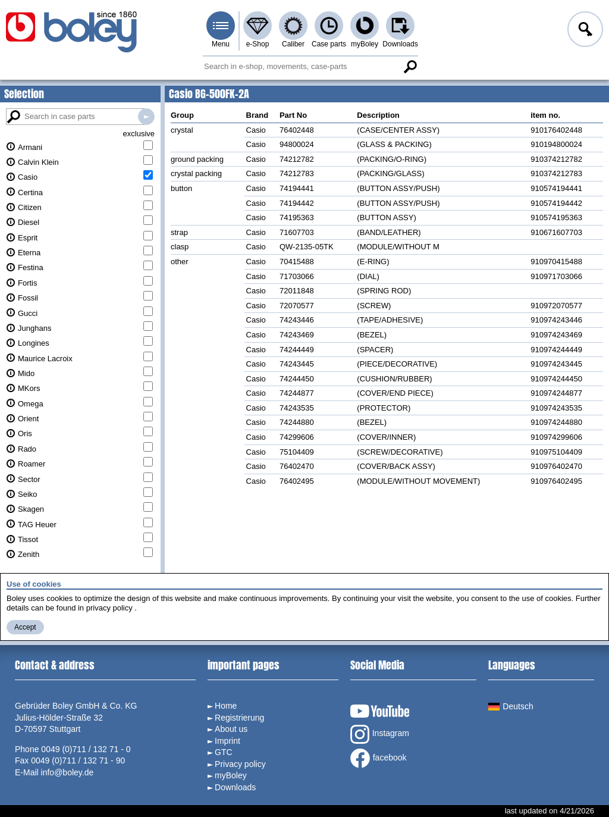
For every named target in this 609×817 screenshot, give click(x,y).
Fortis (27, 282)
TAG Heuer (37, 524)
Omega (30, 403)
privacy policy (109, 607)
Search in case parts (146, 116)
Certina (30, 192)
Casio (27, 177)
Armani (30, 147)
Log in (584, 31)
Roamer (31, 463)
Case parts (329, 44)
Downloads (399, 44)
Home (226, 705)
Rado (27, 449)
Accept (25, 627)
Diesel (28, 222)
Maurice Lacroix (45, 358)
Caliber (293, 44)
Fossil (28, 297)
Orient (28, 418)
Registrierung (239, 717)
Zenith (28, 554)
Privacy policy (240, 764)
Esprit (27, 237)
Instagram (379, 734)
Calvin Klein (38, 162)
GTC (224, 752)
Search (409, 66)
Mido (26, 373)
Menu (221, 44)
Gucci (27, 313)
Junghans (34, 328)
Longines (33, 343)
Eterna (29, 252)
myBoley (364, 44)
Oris (25, 433)
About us (231, 729)
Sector (29, 479)
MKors (29, 388)
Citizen (30, 207)
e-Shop (257, 44)
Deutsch (510, 706)
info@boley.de (67, 772)
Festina (30, 267)
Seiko (27, 494)
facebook (378, 758)
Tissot (28, 539)
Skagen (31, 509)
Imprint (227, 741)
